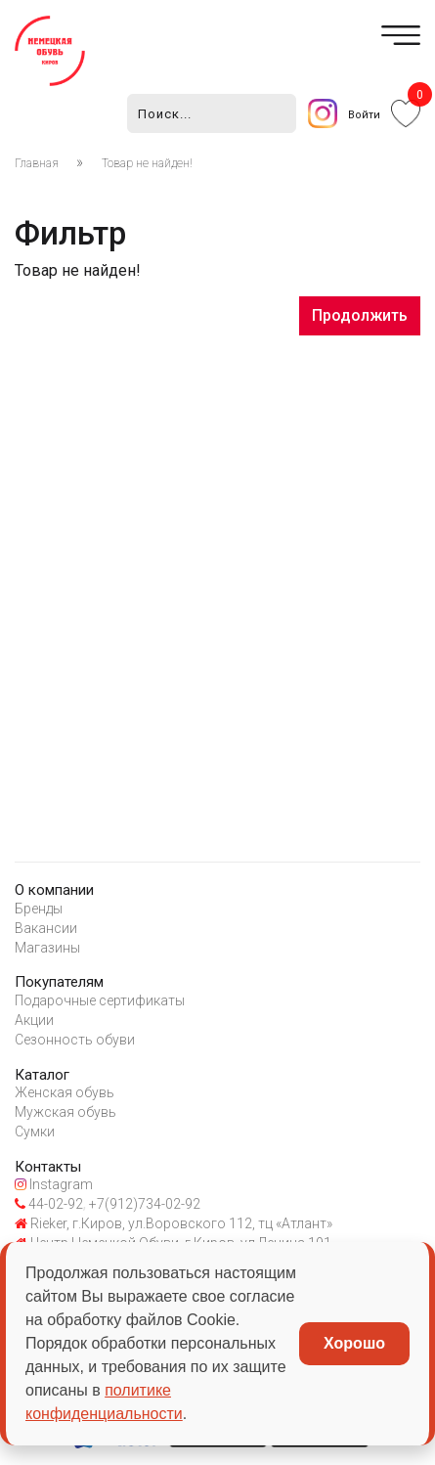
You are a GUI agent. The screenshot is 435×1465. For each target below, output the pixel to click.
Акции (34, 1020)
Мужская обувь (65, 1112)
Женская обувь (64, 1092)
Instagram (54, 1184)
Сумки (35, 1131)
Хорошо (354, 1343)
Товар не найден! (147, 163)
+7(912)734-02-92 (143, 1204)
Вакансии (46, 928)
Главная (37, 163)
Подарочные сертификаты (100, 1000)
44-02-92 (49, 1204)
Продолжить (360, 315)
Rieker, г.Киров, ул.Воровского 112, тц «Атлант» (173, 1223)
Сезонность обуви (75, 1039)
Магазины (47, 947)
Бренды (39, 908)
